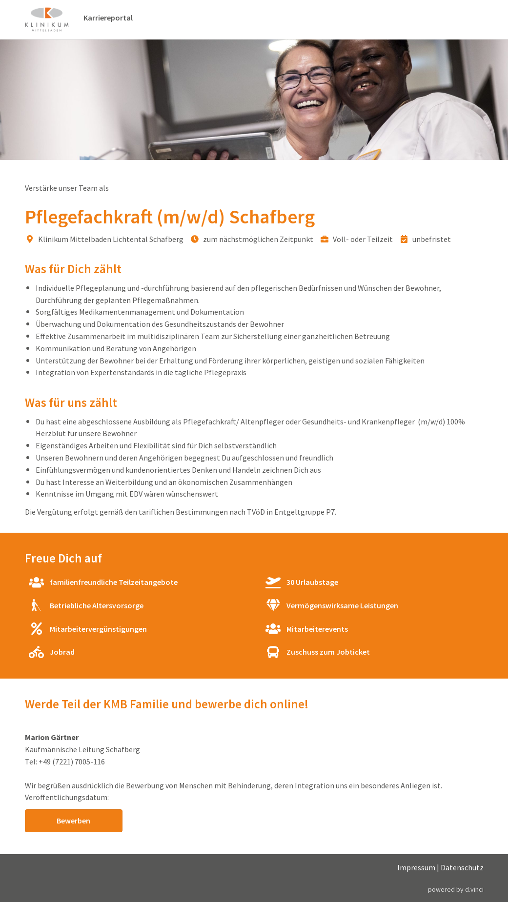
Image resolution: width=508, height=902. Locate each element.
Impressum (416, 867)
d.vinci (474, 889)
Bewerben (73, 820)
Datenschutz (462, 867)
